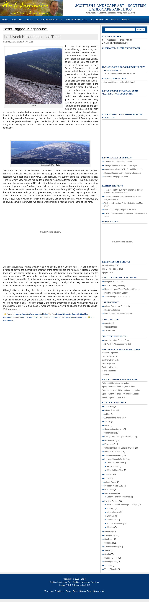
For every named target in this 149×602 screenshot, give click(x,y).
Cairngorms (7, 317)
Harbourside (112, 520)
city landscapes (113, 512)
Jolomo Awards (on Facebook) (117, 306)
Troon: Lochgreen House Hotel (117, 297)
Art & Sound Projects (49, 19)
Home (5, 19)
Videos (115, 19)
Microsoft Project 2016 (113, 486)
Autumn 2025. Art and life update (118, 162)
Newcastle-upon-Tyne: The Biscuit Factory (122, 289)
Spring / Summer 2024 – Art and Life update (122, 173)
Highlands (24, 317)
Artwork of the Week (112, 418)
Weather (110, 527)
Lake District (43, 317)
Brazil (106, 425)
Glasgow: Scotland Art (113, 282)
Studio (107, 554)
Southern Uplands (109, 367)
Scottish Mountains (115, 523)
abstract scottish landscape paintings (122, 505)
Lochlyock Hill (64, 317)
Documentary (110, 440)
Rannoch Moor (76, 317)
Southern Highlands (110, 360)
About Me (16, 19)
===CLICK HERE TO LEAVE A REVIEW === (120, 73)
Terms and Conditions (54, 591)
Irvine (106, 478)
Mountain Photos (41, 314)
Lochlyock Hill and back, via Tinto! (32, 37)
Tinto (84, 317)
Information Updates (112, 455)
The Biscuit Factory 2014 (112, 269)
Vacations (108, 565)
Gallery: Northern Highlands (118, 497)
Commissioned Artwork (114, 429)
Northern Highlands (110, 353)
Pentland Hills (112, 466)
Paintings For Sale (76, 19)
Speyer (107, 550)
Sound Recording (111, 547)
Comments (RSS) (82, 585)
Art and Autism (110, 410)
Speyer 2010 (107, 272)
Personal (108, 532)
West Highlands (108, 364)
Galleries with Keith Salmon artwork (119, 448)
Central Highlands (109, 356)
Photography (109, 535)
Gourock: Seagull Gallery (114, 285)
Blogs (29, 19)
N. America (109, 490)
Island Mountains (109, 371)
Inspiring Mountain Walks (24, 314)
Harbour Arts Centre (112, 452)
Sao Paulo (108, 539)
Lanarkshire (53, 317)
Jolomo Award (99, 19)
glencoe (16, 317)
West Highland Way (115, 470)
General (105, 374)
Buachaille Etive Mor (79, 314)
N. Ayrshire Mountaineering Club (117, 344)
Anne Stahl (109, 323)
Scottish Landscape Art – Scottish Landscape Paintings (110, 7)
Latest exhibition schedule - (118, 82)
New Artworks (110, 493)
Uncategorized (110, 562)
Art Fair (107, 414)
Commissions (110, 433)
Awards (107, 422)
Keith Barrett (109, 331)
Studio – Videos (111, 558)
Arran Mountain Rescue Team (116, 340)
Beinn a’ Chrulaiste (63, 314)
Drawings (111, 516)
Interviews (108, 474)
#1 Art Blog (109, 406)
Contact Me (99, 591)
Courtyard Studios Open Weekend (118, 437)
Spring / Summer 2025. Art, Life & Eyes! (121, 165)
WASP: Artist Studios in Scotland (118, 314)
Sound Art (108, 543)
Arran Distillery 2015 (110, 265)
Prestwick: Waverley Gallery (116, 293)
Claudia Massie (110, 327)
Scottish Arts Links (112, 310)
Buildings (110, 508)
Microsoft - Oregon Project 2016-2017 (120, 210)
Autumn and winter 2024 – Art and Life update (123, 169)
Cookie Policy (86, 591)
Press (125, 19)
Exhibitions (108, 444)
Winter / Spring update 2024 (116, 177)
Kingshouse (33, 317)
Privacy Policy (72, 591)
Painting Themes (111, 501)
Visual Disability (111, 569)
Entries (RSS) (65, 585)
